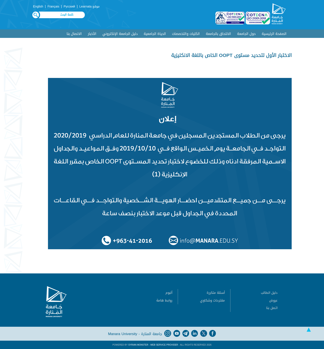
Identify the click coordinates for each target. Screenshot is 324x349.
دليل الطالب (269, 293)
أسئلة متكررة (216, 293)
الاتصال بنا (74, 33)
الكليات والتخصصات (186, 33)
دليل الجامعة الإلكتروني (120, 33)
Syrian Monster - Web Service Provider (153, 345)
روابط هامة (164, 300)
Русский (69, 6)
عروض (273, 300)
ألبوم (169, 293)
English (38, 6)
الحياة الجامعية (155, 33)
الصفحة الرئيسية (274, 33)
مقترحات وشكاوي (212, 300)
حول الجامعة (246, 33)
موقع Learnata (89, 6)
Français (53, 6)
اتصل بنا (272, 308)
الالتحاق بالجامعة (218, 33)
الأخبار (92, 33)
